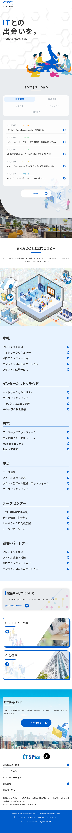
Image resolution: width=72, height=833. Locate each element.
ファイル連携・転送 (14, 478)
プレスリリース (52, 105)
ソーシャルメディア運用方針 (26, 817)
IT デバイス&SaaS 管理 (16, 403)
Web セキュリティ (13, 443)
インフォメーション (12, 777)
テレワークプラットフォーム (19, 432)
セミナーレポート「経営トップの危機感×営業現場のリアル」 (31, 141)
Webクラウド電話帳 (14, 409)
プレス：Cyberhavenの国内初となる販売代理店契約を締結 (30, 166)
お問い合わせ (36, 722)
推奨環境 (41, 817)
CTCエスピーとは (36, 764)
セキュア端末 (10, 449)
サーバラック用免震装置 (17, 523)
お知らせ (36, 111)
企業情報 (36, 783)
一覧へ (36, 193)
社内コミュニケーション (17, 358)
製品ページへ (9, 790)
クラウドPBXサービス (15, 369)
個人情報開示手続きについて (50, 813)
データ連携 (9, 472)
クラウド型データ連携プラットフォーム (26, 483)
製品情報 (52, 99)
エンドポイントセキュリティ (19, 438)
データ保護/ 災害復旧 (15, 517)
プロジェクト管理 (13, 347)
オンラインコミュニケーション (21, 364)
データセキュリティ (14, 529)
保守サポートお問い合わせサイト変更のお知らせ (26, 178)
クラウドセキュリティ (15, 398)
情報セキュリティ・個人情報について (25, 813)
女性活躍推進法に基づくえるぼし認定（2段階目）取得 (28, 154)
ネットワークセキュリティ (18, 352)
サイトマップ (51, 817)
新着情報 (20, 99)
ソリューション (10, 771)
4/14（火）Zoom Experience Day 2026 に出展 (25, 129)
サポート (20, 105)
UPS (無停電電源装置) (15, 512)
